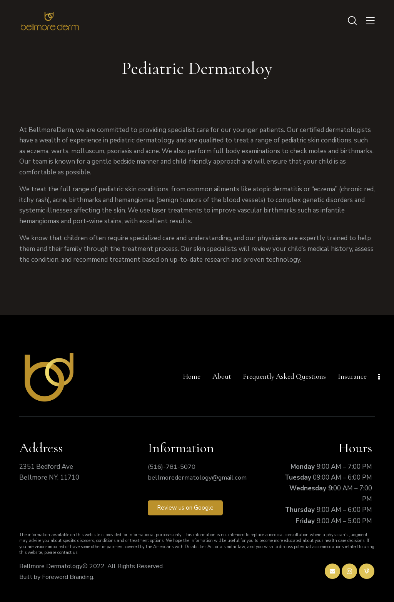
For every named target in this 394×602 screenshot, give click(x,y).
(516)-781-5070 (171, 466)
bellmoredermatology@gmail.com (198, 477)
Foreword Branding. (68, 577)
